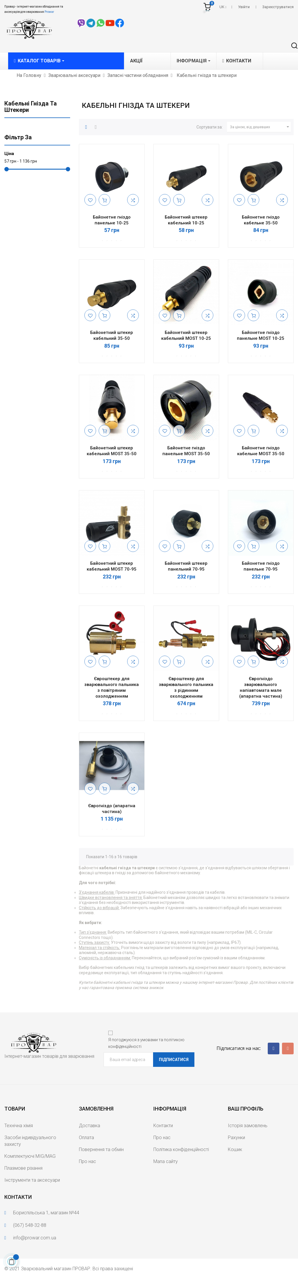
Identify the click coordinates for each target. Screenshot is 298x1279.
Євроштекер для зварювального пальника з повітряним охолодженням (111, 687)
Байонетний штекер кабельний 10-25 (186, 220)
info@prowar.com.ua (34, 1238)
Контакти (163, 1125)
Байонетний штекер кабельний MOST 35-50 (111, 450)
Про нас (87, 1161)
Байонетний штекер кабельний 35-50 (111, 335)
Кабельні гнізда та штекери (30, 106)
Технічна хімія (18, 1125)
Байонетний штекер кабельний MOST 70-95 (111, 566)
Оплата (86, 1137)
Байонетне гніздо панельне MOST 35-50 (186, 450)
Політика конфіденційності (181, 1149)
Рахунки (236, 1137)
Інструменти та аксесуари (32, 1180)
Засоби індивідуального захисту (30, 1141)
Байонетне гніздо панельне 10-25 (112, 220)
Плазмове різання (23, 1168)
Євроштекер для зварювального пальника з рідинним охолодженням (186, 687)
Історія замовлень (247, 1125)
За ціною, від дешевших (260, 127)
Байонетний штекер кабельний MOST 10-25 (186, 335)
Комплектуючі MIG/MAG (30, 1156)
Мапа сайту (165, 1161)
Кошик (235, 1149)
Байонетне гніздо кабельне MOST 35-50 (260, 450)
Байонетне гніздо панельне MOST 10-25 (260, 335)
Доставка (89, 1125)
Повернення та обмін (101, 1149)
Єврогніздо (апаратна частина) (111, 808)
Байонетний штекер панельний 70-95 (186, 566)
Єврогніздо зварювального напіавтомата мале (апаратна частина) (260, 687)
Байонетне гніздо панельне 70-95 (261, 566)
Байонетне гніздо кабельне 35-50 (261, 220)
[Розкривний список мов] (223, 7)
